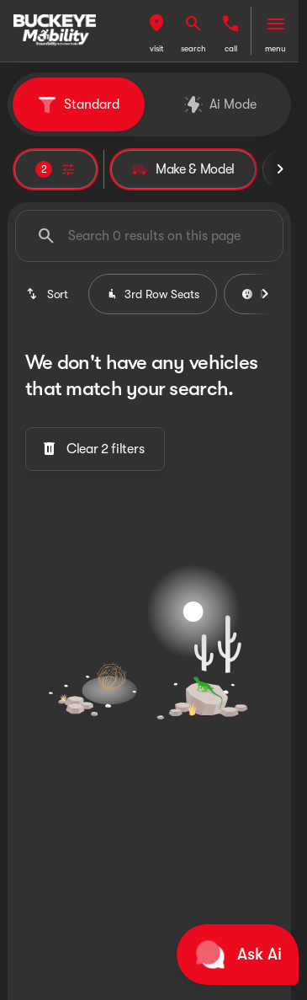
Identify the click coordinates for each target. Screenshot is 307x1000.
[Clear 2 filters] (95, 449)
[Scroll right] (280, 169)
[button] (156, 31)
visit (157, 48)
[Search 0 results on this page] (149, 236)
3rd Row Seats (152, 294)
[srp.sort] (48, 294)
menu (275, 48)
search (193, 48)
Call (231, 48)
